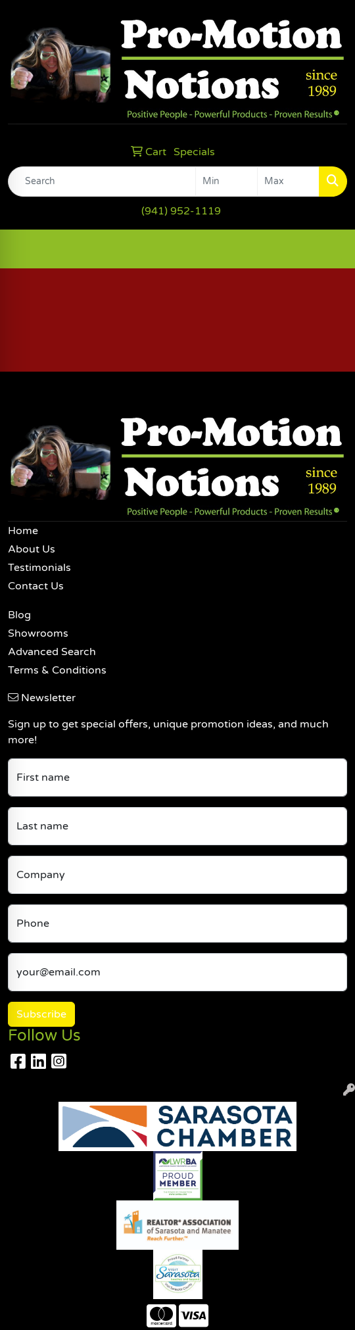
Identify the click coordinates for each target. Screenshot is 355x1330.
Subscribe (41, 1014)
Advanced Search (52, 651)
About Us (31, 549)
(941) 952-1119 (181, 211)
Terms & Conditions (57, 670)
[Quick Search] (102, 181)
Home (23, 530)
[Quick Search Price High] (288, 181)
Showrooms (38, 633)
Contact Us (36, 586)
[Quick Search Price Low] (226, 181)
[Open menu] (329, 248)
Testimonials (39, 567)
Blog (19, 615)
